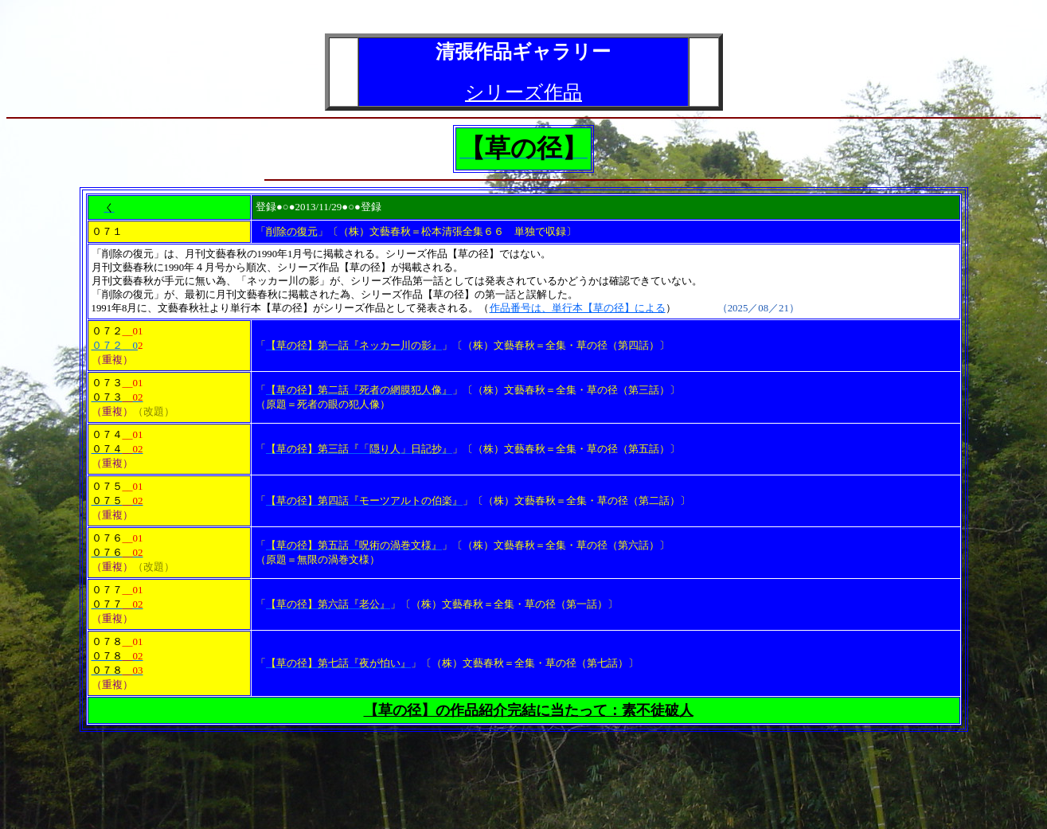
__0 (131, 345)
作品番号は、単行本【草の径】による (578, 308)
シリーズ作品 (523, 92)
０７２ (107, 345)
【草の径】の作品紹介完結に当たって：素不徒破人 (528, 710)
